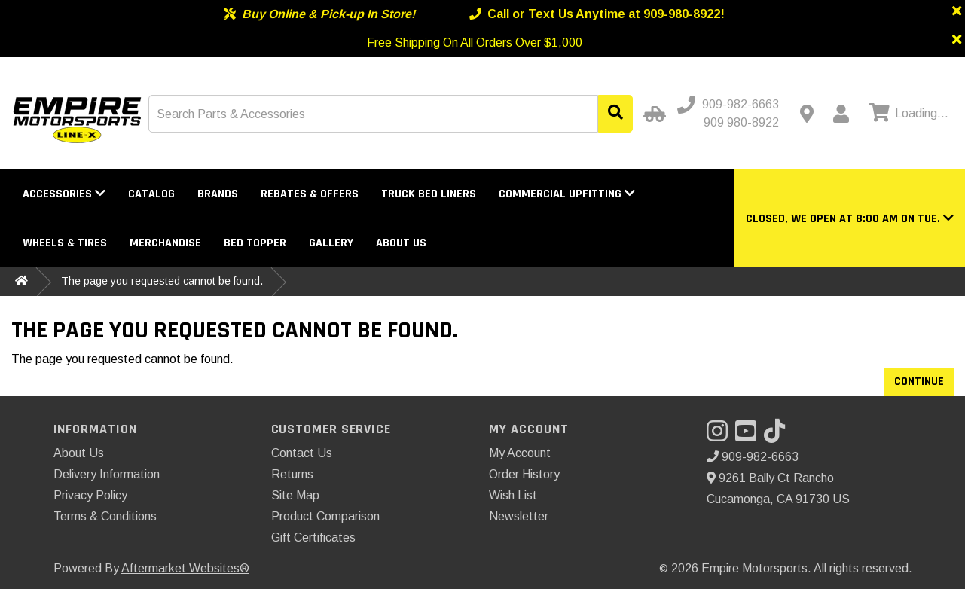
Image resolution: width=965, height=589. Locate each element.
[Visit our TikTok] (778, 435)
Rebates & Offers (310, 194)
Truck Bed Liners (428, 194)
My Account (520, 453)
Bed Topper (255, 243)
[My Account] (841, 114)
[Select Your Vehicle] (652, 114)
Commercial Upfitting (567, 194)
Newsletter (518, 516)
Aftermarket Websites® (185, 568)
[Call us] (729, 105)
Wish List (513, 495)
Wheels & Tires (65, 243)
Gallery (331, 243)
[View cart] (907, 113)
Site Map (295, 495)
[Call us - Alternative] (735, 123)
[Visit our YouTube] (749, 435)
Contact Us (301, 453)
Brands (217, 194)
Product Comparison (325, 516)
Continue (919, 381)
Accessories (64, 194)
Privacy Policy (90, 495)
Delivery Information (106, 474)
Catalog (151, 194)
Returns (292, 474)
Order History (524, 474)
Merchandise (165, 243)
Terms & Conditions (105, 516)
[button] (849, 218)
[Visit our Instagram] (721, 435)
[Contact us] (807, 114)
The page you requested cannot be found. (162, 281)
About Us (401, 243)
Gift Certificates (313, 537)
